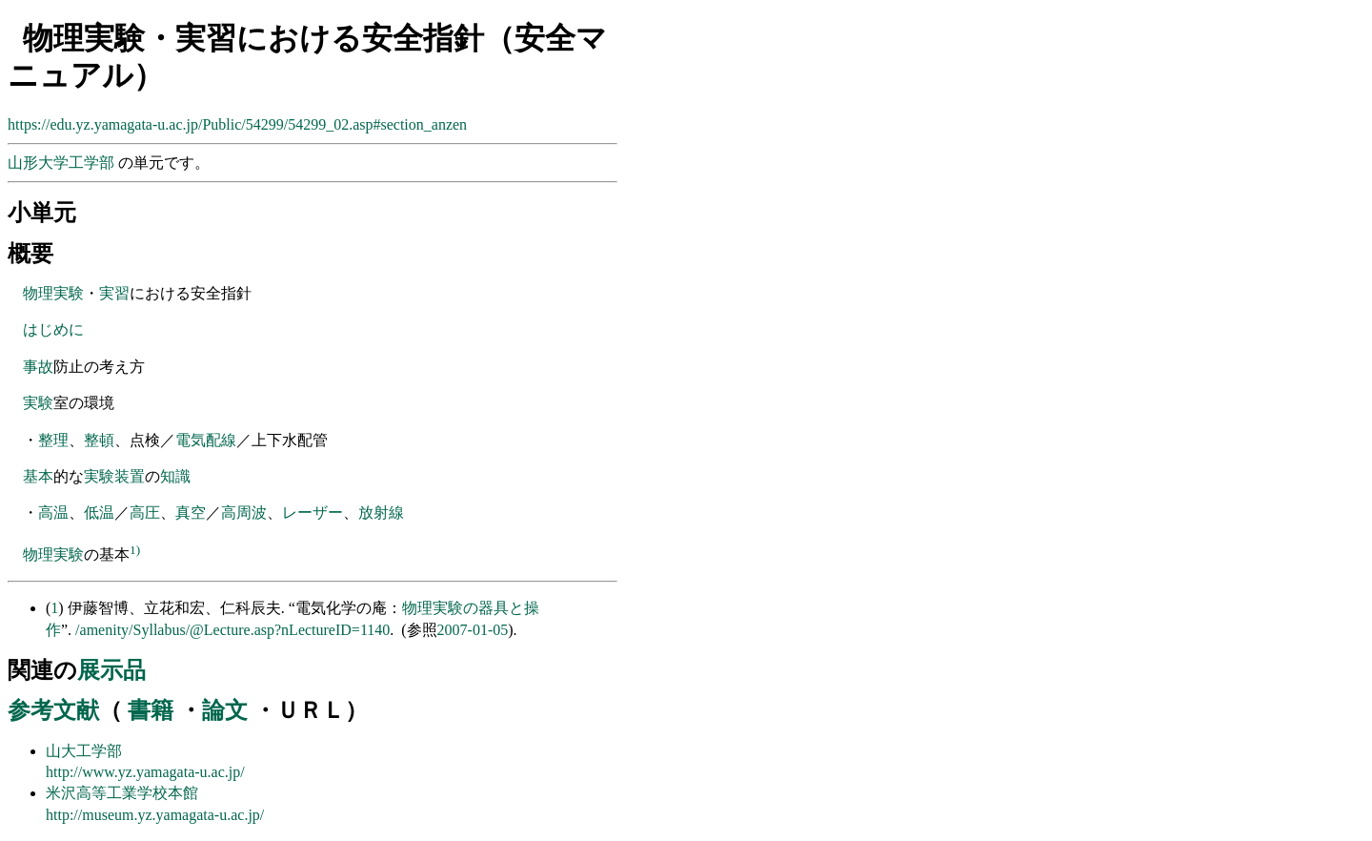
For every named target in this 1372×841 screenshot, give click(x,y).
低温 (99, 512)
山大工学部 (84, 751)
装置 (129, 476)
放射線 (381, 512)
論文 (225, 710)
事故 (38, 367)
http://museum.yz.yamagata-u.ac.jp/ (155, 815)
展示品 (111, 670)
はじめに (53, 329)
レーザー (312, 512)
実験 (38, 403)
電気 (190, 440)
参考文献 (53, 710)
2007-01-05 (473, 630)
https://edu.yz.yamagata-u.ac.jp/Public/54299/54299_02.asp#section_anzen (237, 124)
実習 (114, 293)
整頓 (99, 440)
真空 (190, 512)
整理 (53, 440)
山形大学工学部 (63, 162)
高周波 (244, 512)
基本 (38, 476)
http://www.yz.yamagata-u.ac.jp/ (145, 772)
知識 (175, 476)
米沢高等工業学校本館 (122, 793)
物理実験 (53, 293)
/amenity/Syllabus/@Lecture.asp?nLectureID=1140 (232, 630)
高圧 (145, 512)
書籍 (150, 710)
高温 (53, 512)
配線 (221, 440)
